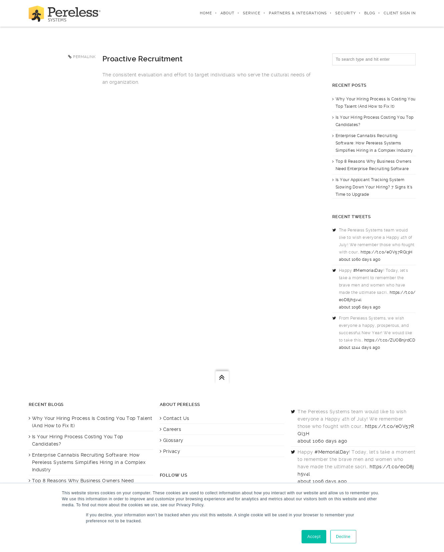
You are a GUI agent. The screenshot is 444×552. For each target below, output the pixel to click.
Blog (369, 13)
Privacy (171, 451)
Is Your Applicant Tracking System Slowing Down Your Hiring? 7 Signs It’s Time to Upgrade (374, 187)
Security (345, 13)
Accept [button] (314, 536)
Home (206, 13)
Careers (172, 429)
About (227, 13)
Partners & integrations (298, 13)
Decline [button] (343, 536)
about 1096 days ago (360, 307)
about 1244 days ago (359, 347)
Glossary (173, 440)
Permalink (84, 57)
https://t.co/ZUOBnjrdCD (390, 340)
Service (252, 13)
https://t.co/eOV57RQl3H (387, 252)
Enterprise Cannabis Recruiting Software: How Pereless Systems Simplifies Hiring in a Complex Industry (374, 143)
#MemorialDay (368, 270)
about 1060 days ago (360, 259)
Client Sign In (400, 13)
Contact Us (176, 418)
